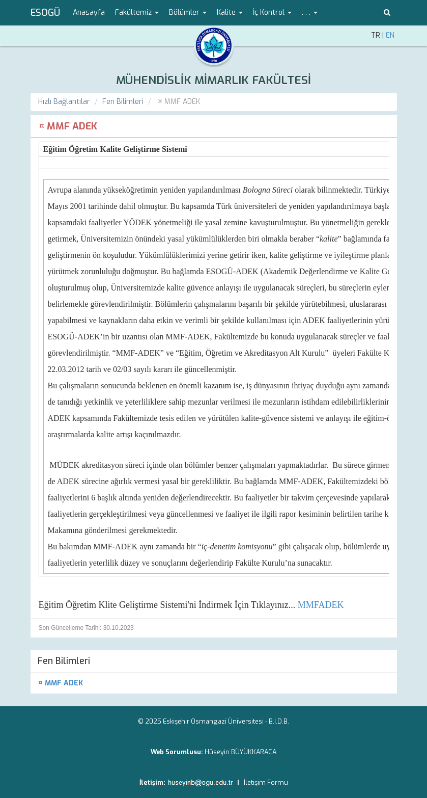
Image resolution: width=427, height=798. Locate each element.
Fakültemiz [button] (137, 12)
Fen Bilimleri (123, 102)
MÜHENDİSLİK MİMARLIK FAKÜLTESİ (213, 80)
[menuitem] (214, 683)
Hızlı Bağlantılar (64, 102)
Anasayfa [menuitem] (89, 12)
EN (390, 35)
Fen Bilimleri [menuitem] (64, 661)
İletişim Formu (266, 782)
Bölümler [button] (188, 12)
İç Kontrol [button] (272, 12)
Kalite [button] (230, 12)
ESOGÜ (45, 13)
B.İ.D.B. (279, 721)
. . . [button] (310, 12)
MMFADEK (321, 605)
